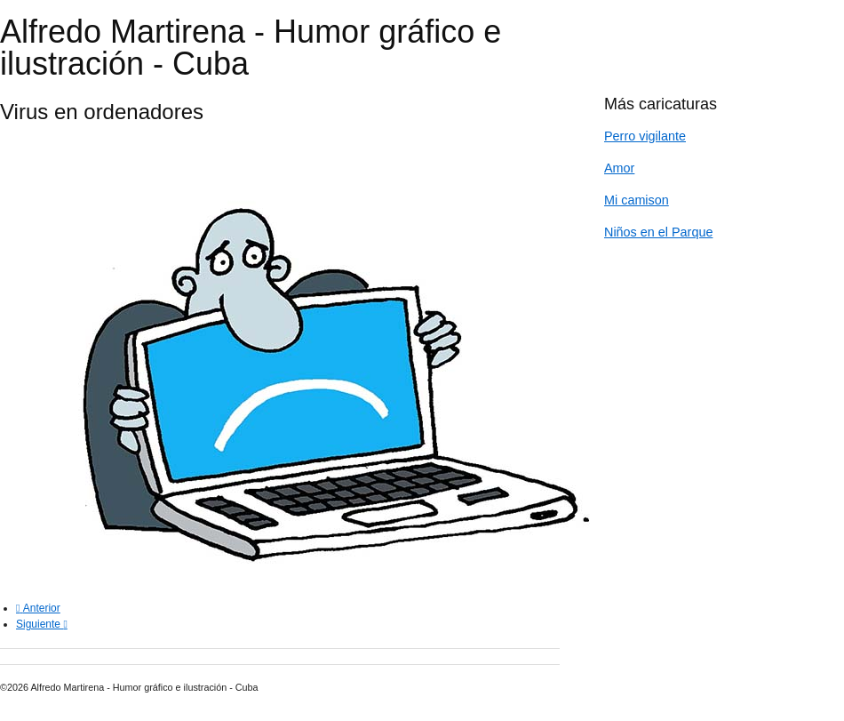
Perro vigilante (645, 136)
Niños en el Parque (658, 232)
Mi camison (636, 200)
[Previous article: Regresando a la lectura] (38, 608)
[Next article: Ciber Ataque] (42, 624)
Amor (619, 168)
